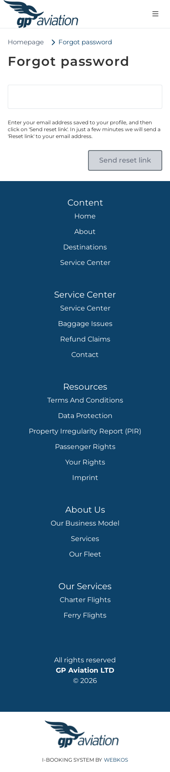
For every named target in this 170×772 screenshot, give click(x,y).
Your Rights (85, 462)
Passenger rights (85, 447)
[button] (125, 160)
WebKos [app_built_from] (116, 760)
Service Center (85, 262)
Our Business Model (85, 523)
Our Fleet (85, 554)
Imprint (85, 478)
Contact (85, 355)
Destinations (85, 247)
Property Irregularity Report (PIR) (85, 431)
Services (85, 539)
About (85, 232)
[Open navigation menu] (155, 14)
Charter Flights (85, 600)
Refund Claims (85, 339)
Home (85, 216)
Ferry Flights (85, 615)
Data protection (85, 416)
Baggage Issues (85, 324)
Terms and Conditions (85, 400)
